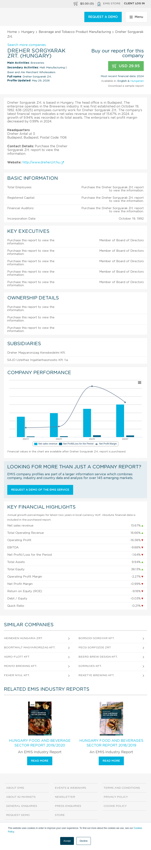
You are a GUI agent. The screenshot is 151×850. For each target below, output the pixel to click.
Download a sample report (126, 86)
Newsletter (65, 797)
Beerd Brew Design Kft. (98, 656)
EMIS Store (109, 4)
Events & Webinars (70, 788)
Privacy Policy (116, 797)
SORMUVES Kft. (90, 666)
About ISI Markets (21, 797)
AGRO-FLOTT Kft (16, 656)
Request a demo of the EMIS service (40, 489)
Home (12, 32)
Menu (136, 17)
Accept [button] (67, 841)
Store (60, 815)
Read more (39, 761)
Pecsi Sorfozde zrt (94, 647)
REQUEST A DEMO (103, 17)
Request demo (18, 815)
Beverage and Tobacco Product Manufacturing (75, 32)
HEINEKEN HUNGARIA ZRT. (23, 638)
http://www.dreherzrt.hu (43, 162)
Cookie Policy (115, 806)
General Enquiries (21, 806)
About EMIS (15, 788)
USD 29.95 (126, 66)
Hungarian (137, 81)
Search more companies (26, 45)
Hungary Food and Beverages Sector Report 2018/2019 (111, 743)
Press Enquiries (68, 806)
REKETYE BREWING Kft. (96, 675)
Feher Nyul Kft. (17, 675)
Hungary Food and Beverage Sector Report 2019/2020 (40, 743)
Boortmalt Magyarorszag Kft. (29, 647)
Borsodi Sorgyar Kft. (96, 638)
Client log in (134, 3)
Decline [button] (83, 841)
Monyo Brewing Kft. (20, 666)
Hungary (27, 32)
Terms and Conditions (122, 788)
